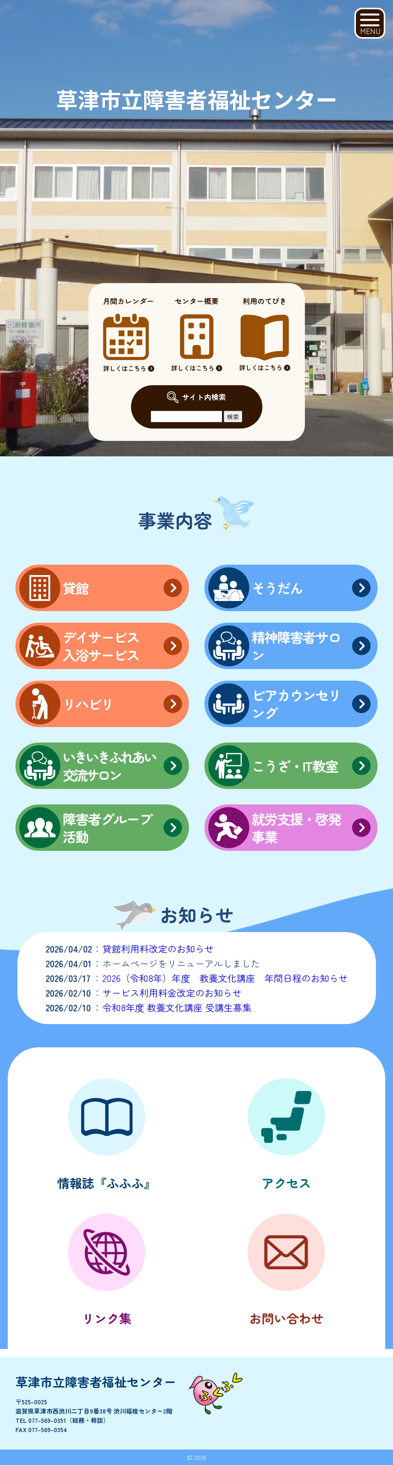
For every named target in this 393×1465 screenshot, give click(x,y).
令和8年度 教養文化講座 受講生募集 (177, 1007)
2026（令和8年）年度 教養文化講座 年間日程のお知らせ (225, 978)
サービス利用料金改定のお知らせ (172, 992)
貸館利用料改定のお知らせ (158, 948)
